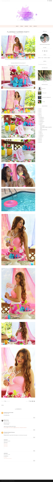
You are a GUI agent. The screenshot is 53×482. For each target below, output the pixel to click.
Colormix (43, 101)
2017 (39, 113)
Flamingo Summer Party (43, 129)
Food (42, 57)
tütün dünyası (6, 446)
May (40, 132)
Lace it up (43, 88)
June (40, 131)
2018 (39, 111)
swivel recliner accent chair (8, 458)
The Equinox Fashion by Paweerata (9, 432)
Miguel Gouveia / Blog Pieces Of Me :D (20, 427)
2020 (40, 108)
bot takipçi (5, 457)
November (41, 118)
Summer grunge (42, 125)
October (41, 120)
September (41, 121)
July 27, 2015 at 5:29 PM (6, 413)
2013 (39, 139)
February (41, 135)
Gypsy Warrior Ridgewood (46, 97)
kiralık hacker (6, 445)
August (41, 123)
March (41, 133)
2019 (39, 110)
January (41, 136)
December (41, 117)
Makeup (49, 57)
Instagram (5, 427)
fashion (39, 57)
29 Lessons (45, 81)
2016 (39, 114)
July (40, 124)
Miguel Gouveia (6, 420)
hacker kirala (5, 443)
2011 (39, 142)
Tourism (45, 57)
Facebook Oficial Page (10, 427)
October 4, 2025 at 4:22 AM (7, 454)
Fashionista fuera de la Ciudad (8, 412)
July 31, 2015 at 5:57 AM (6, 433)
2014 (39, 138)
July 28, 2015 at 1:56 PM (6, 421)
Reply (34, 417)
